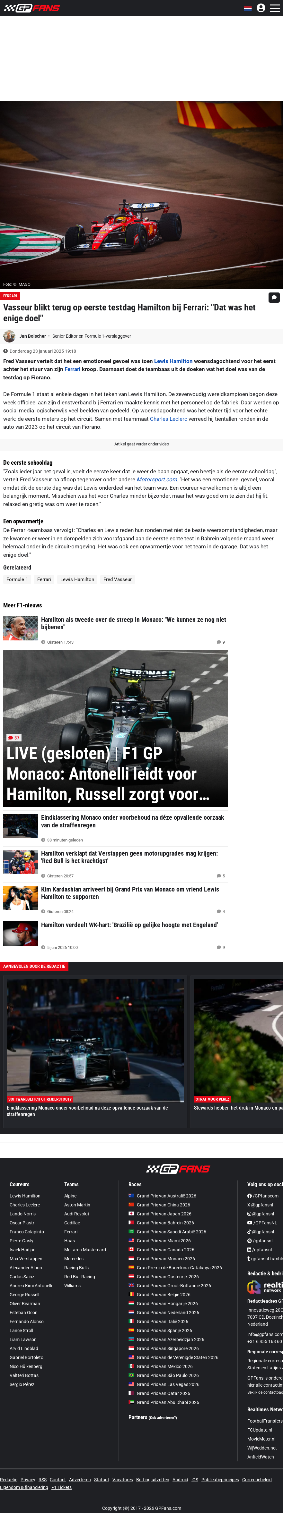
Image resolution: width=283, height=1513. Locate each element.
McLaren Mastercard (85, 1249)
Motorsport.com (157, 479)
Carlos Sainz (22, 1276)
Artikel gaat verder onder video (141, 444)
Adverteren (80, 1479)
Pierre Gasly (21, 1240)
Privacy (28, 1479)
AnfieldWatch (260, 1456)
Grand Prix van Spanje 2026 (160, 1330)
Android (180, 1479)
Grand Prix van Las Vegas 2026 (163, 1384)
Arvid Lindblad (24, 1348)
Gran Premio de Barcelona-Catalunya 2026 (175, 1267)
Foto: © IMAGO (17, 284)
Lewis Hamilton (173, 361)
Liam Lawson (23, 1339)
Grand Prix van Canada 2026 (161, 1249)
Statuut (101, 1479)
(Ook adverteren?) (163, 1418)
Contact (58, 1479)
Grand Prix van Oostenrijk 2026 (163, 1276)
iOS (194, 1479)
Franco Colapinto (27, 1231)
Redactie (8, 1479)
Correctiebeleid (257, 1479)
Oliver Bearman (25, 1303)
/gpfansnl (259, 1240)
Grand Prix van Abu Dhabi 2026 (163, 1402)
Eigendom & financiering (24, 1487)
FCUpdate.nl (259, 1430)
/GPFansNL (262, 1222)
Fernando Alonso (27, 1321)
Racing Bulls (76, 1267)
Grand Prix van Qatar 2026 (159, 1393)
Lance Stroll (21, 1330)
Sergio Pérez (22, 1384)
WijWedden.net (262, 1447)
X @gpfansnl (260, 1204)
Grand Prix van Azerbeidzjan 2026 (166, 1339)
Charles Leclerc (168, 419)
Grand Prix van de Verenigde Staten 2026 (173, 1357)
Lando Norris (23, 1213)
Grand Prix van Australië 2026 (162, 1195)
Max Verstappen (26, 1258)
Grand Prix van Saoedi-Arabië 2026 (167, 1231)
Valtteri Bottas (24, 1375)
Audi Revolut (76, 1213)
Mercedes (74, 1258)
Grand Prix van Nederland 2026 (163, 1312)
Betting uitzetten (152, 1479)
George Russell (24, 1294)
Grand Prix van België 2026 (159, 1294)
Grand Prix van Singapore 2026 (163, 1348)
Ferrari (10, 296)
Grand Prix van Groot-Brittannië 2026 (169, 1285)
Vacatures (122, 1479)
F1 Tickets (61, 1487)
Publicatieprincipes (220, 1479)
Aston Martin (77, 1204)
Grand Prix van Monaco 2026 (161, 1258)
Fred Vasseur (117, 579)
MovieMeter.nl (261, 1438)
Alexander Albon (26, 1267)
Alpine (70, 1195)
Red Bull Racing (79, 1276)
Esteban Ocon (24, 1312)
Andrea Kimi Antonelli (31, 1285)
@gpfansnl (260, 1213)
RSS (43, 1479)
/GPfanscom (263, 1195)
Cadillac (72, 1222)
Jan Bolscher (33, 336)
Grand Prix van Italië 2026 (158, 1321)
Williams (72, 1285)
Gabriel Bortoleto (26, 1357)
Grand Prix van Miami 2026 (159, 1240)
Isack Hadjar (22, 1249)
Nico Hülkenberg (26, 1366)
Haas (69, 1240)
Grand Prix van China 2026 (159, 1204)
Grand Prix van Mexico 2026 (160, 1366)
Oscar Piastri (22, 1222)
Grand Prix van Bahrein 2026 (161, 1222)
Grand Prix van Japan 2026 (159, 1213)
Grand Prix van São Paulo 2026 (163, 1375)
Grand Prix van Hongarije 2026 (163, 1303)
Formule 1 (17, 579)
